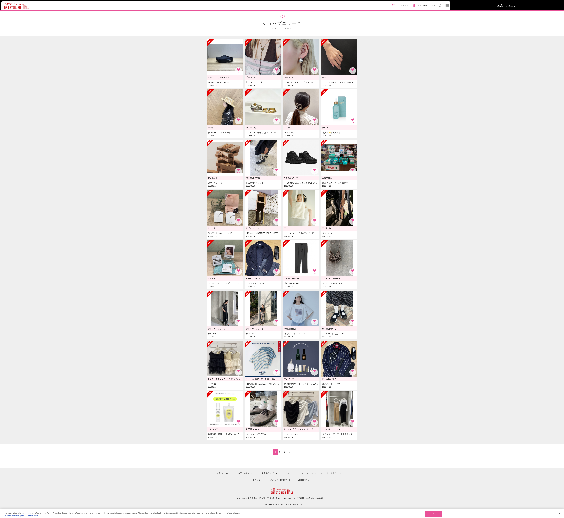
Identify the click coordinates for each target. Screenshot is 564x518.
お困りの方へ (222, 473)
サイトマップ (255, 480)
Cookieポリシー (305, 480)
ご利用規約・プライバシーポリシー (275, 473)
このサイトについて (279, 480)
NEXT (288, 451)
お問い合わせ (244, 473)
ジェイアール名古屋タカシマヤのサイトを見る (282, 504)
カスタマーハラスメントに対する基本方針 (319, 473)
